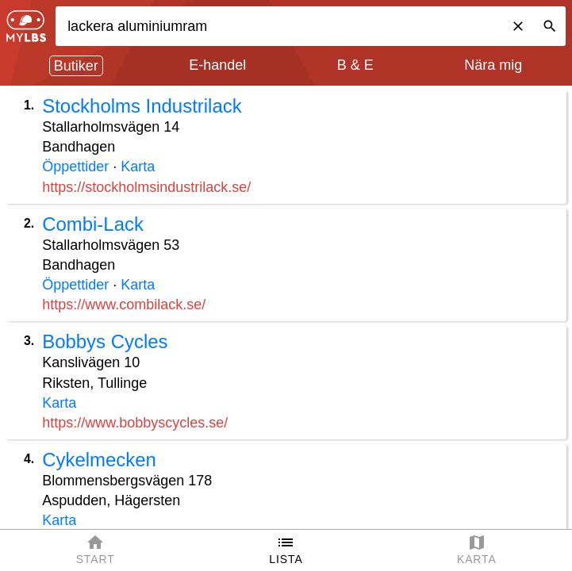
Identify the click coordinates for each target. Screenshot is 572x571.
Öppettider (75, 166)
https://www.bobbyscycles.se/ (135, 423)
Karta (138, 166)
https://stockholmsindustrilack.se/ (146, 187)
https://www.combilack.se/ (123, 304)
